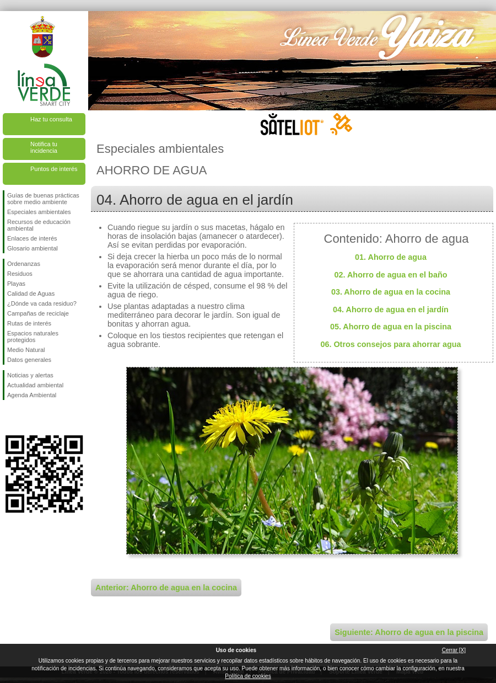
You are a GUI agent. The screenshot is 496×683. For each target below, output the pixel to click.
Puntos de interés (54, 169)
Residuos (20, 273)
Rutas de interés (29, 323)
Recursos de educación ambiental (39, 225)
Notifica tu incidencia (43, 147)
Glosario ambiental (32, 248)
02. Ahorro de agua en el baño (391, 274)
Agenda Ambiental (31, 395)
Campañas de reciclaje (38, 313)
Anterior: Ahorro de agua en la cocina (166, 587)
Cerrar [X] (454, 650)
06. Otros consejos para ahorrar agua (390, 344)
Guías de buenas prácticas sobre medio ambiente (43, 198)
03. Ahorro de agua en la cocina (390, 291)
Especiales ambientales (39, 212)
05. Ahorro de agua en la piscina (390, 326)
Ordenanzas (23, 263)
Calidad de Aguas (31, 293)
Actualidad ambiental (35, 385)
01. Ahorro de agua (391, 257)
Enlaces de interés (32, 238)
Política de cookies (248, 676)
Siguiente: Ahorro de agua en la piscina (409, 632)
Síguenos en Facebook (9, 417)
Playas (16, 283)
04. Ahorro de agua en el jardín (391, 309)
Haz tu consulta (51, 119)
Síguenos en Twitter (27, 417)
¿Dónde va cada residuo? (42, 303)
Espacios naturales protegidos (32, 336)
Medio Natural (26, 349)
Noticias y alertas (30, 375)
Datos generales (29, 359)
